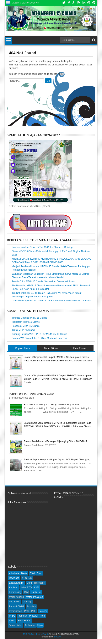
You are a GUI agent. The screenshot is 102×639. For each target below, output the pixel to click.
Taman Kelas (15, 625)
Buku (39, 573)
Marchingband (16, 597)
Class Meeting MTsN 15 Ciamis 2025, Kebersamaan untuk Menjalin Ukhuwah (51, 300)
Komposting (15, 592)
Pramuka (22, 615)
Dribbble (88, 3)
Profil (42, 615)
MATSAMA (14, 601)
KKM (36, 587)
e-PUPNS (27, 578)
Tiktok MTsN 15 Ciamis (23, 330)
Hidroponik (39, 583)
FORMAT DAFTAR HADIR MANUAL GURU (31, 394)
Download (14, 578)
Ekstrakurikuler (16, 583)
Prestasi (33, 615)
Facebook (68, 3)
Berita (24, 573)
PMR (33, 611)
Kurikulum (36, 592)
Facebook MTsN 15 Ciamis (25, 326)
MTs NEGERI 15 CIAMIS (36, 634)
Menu (8, 2)
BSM (32, 573)
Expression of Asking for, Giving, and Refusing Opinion (52, 404)
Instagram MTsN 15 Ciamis (26, 322)
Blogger (57, 636)
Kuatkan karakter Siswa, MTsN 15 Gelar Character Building (42, 247)
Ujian (40, 625)
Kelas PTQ (26, 587)
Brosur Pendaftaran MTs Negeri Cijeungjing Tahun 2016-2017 (55, 441)
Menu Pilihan (51, 348)
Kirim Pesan (79, 348)
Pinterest (93, 3)
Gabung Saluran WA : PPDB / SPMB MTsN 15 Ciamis (39, 334)
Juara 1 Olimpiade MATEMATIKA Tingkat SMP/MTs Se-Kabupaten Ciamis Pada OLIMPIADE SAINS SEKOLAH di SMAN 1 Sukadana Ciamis (58, 379)
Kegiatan (13, 587)
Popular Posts (22, 348)
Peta (26, 611)
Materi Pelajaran (34, 597)
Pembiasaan (15, 611)
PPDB (12, 615)
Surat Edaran (24, 620)
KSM (26, 592)
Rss (78, 3)
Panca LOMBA (16, 606)
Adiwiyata (14, 573)
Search (93, 40)
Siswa (12, 620)
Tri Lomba (30, 625)
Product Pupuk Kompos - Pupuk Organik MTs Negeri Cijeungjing (57, 459)
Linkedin (83, 3)
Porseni (43, 611)
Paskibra (31, 606)
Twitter (63, 3)
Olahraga (27, 601)
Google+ (73, 3)
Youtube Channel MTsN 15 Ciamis (29, 317)
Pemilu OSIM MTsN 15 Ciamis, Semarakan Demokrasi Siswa (43, 281)
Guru (29, 583)
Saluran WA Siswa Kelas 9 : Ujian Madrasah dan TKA (39, 338)
